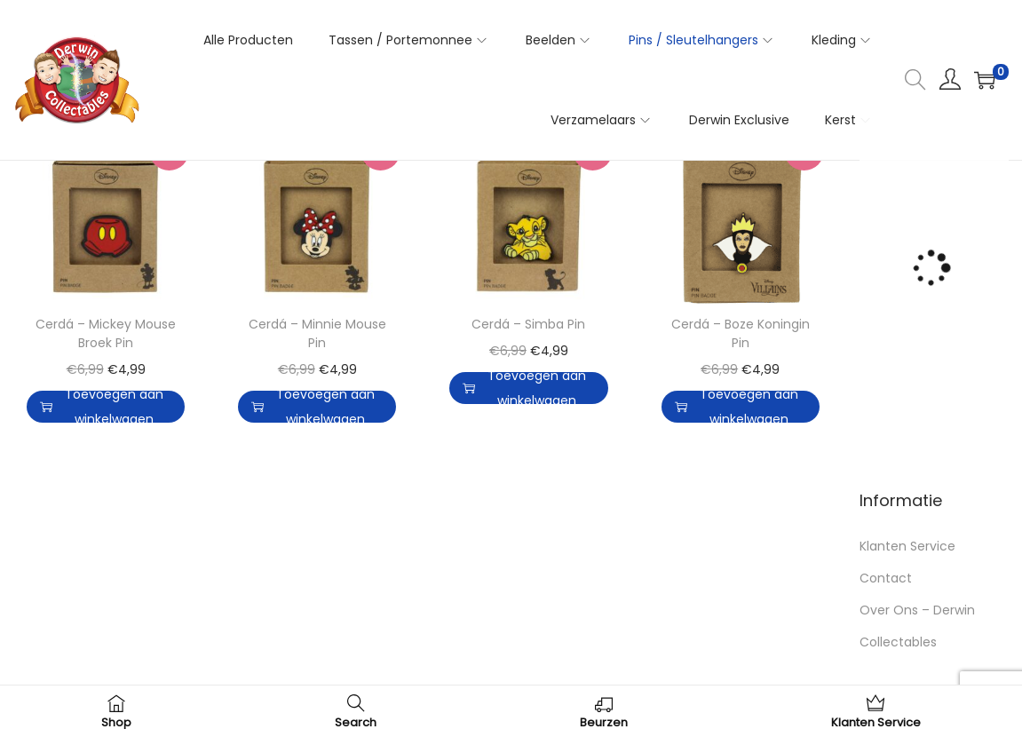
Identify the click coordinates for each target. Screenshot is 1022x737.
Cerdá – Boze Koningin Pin (740, 333)
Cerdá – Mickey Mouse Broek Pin (106, 333)
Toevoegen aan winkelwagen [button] (101, 407)
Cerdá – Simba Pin (528, 324)
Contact (886, 578)
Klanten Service (907, 546)
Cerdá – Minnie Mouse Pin (317, 333)
